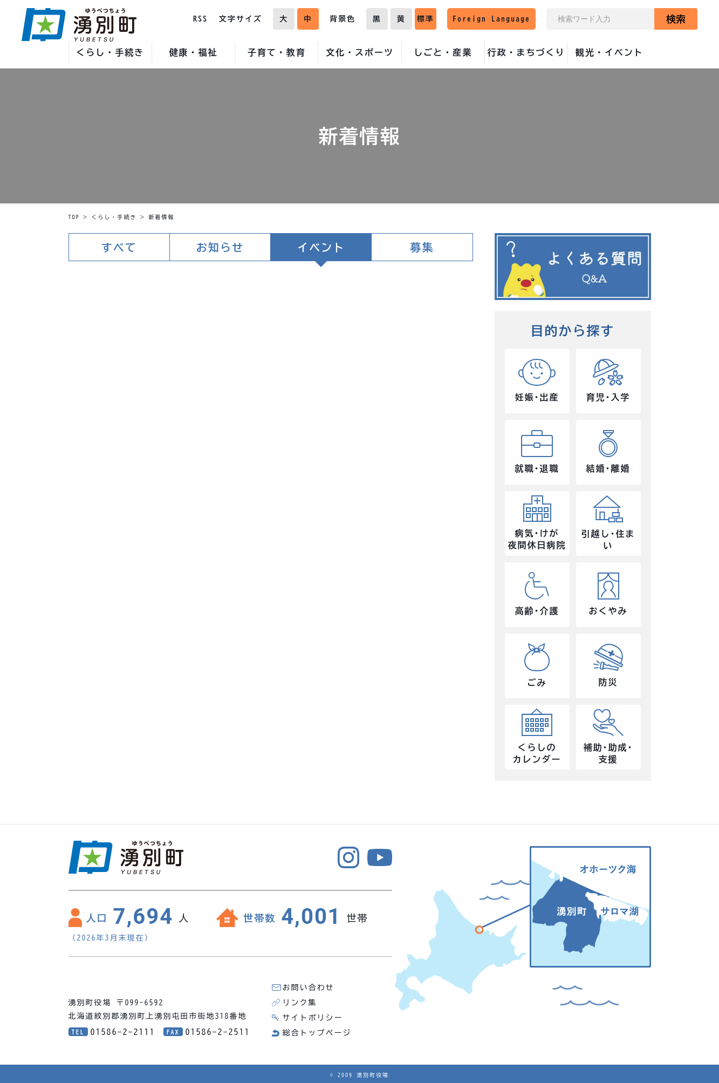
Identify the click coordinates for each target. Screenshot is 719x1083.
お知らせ (220, 247)
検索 (676, 19)
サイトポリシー (313, 1017)
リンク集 (300, 1002)
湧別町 (79, 25)
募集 (422, 247)
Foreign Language (491, 19)
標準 (425, 19)
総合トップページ (317, 1033)
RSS (200, 19)
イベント (321, 247)
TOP (74, 217)
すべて (119, 247)
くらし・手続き (114, 217)
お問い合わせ (308, 987)
